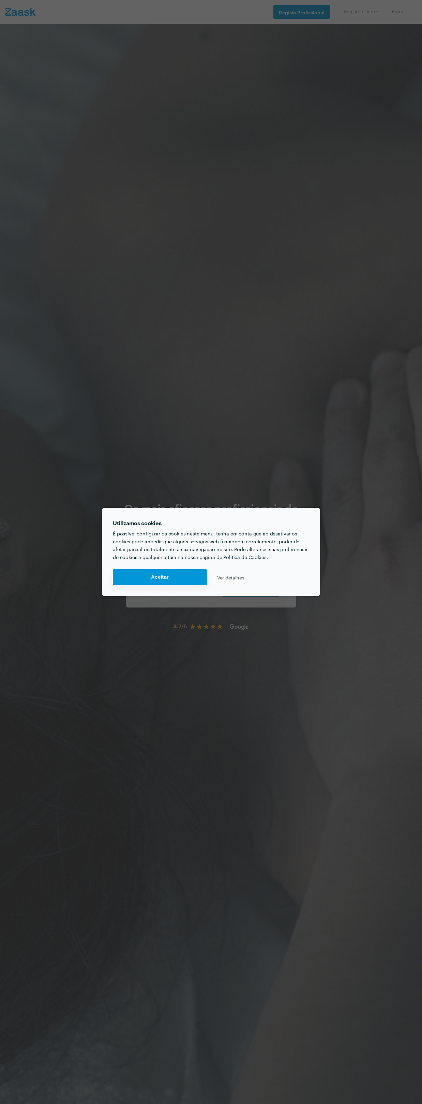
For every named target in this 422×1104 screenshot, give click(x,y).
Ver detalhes (230, 577)
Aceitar (160, 577)
